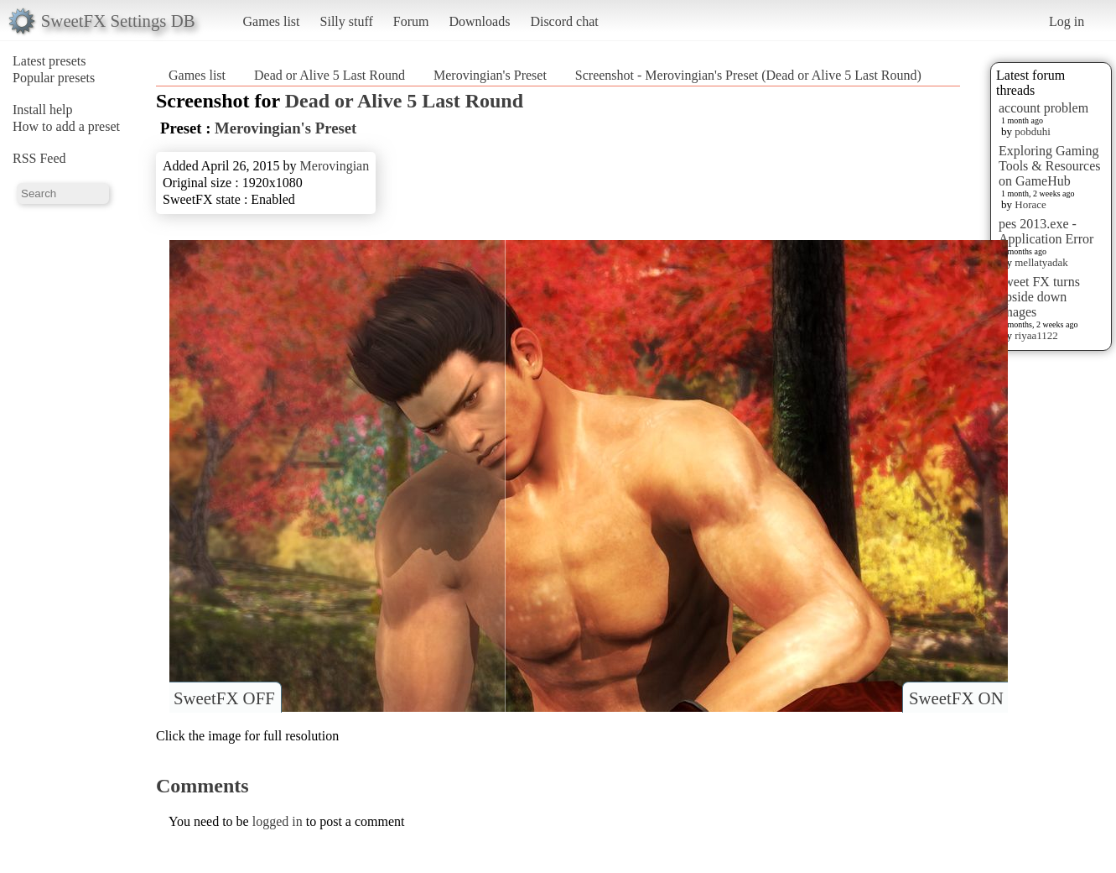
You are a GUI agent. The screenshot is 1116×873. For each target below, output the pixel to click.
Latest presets (49, 61)
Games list (271, 21)
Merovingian (335, 166)
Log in (1066, 21)
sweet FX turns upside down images (1039, 296)
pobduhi (1033, 131)
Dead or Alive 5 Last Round (329, 75)
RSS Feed (39, 158)
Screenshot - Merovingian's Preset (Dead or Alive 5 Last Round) (748, 75)
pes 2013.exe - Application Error (1046, 231)
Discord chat (564, 21)
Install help (43, 109)
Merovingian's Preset (490, 75)
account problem (1043, 108)
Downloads (479, 21)
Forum (411, 21)
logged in (277, 821)
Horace (1030, 204)
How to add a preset (66, 126)
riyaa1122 (1036, 335)
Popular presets (54, 78)
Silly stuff (346, 21)
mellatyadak (1041, 262)
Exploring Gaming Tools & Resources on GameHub (1050, 166)
